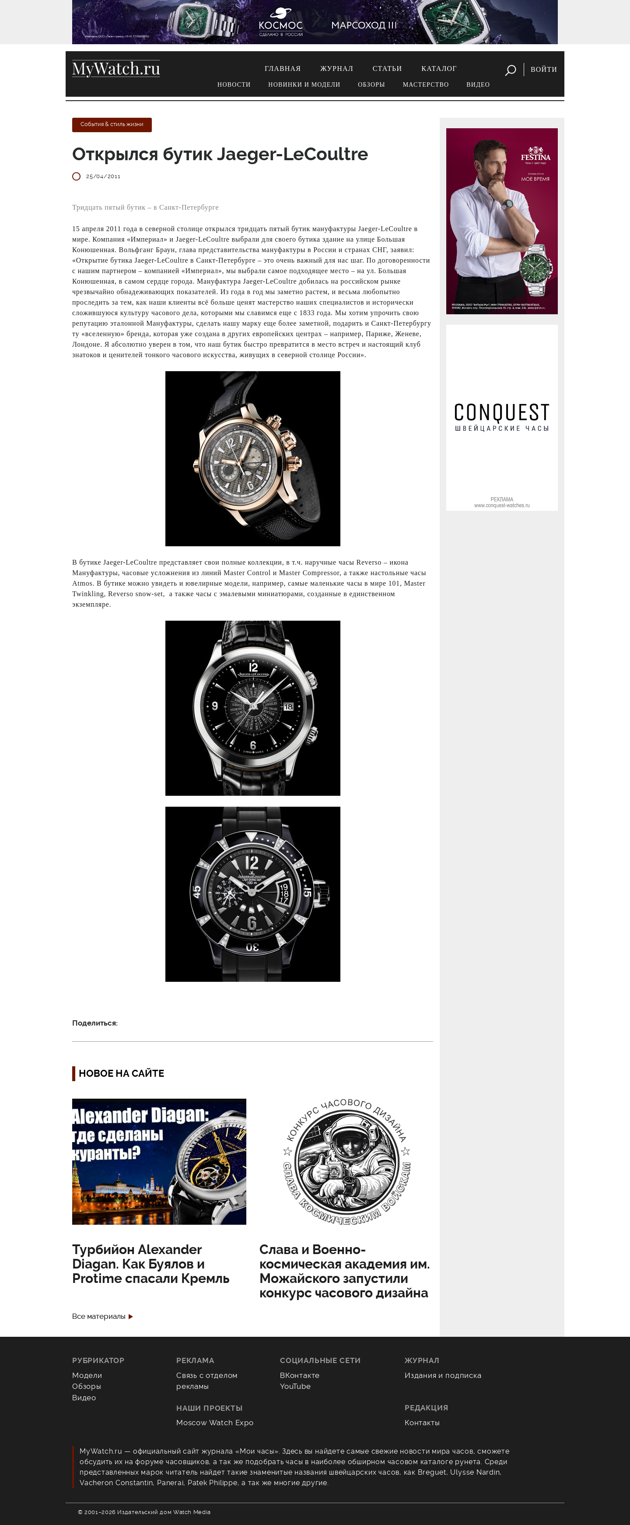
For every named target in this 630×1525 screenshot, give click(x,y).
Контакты (422, 1422)
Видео (478, 84)
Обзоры (371, 84)
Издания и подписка (443, 1375)
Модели (87, 1375)
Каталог (439, 68)
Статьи (387, 68)
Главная (283, 68)
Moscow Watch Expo (215, 1422)
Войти (544, 69)
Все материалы (99, 1316)
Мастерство (426, 84)
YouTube (295, 1386)
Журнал (337, 68)
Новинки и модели (304, 84)
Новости (234, 84)
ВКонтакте (300, 1375)
